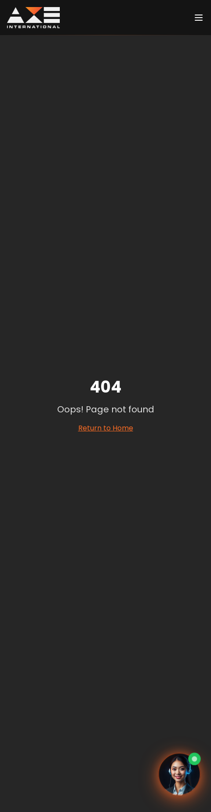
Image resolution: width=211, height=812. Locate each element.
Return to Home (105, 428)
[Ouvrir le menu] (198, 17)
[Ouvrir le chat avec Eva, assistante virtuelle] (179, 774)
